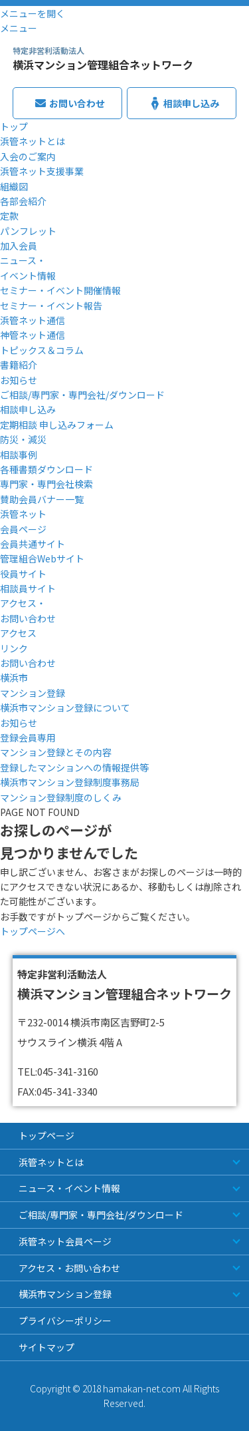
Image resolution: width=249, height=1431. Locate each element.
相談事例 (18, 454)
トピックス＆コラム (42, 350)
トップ (14, 126)
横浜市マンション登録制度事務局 (69, 782)
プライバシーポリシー (65, 1320)
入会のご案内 (28, 156)
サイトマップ (46, 1347)
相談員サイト (28, 588)
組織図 (14, 186)
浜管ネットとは (32, 141)
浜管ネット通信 (32, 320)
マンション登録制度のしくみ (61, 797)
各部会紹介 (23, 201)
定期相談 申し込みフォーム (57, 424)
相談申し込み (28, 409)
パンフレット (28, 231)
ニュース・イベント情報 (69, 1188)
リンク (14, 648)
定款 (9, 215)
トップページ (46, 1135)
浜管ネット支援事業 (42, 171)
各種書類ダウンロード (46, 469)
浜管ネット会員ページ (65, 1241)
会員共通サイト (32, 543)
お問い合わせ (28, 663)
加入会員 (18, 245)
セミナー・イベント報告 (51, 305)
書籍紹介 (18, 364)
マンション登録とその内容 (56, 752)
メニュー (18, 28)
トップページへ (32, 931)
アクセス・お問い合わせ (69, 1268)
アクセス (18, 633)
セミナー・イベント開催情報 (60, 290)
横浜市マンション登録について (65, 707)
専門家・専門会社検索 (46, 484)
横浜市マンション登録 (65, 1294)
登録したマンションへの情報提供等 (74, 767)
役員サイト (23, 573)
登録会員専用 (28, 737)
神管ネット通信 (32, 334)
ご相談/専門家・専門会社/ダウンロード (82, 394)
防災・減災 (23, 439)
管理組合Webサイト (42, 558)
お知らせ (18, 380)
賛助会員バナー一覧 (42, 499)
